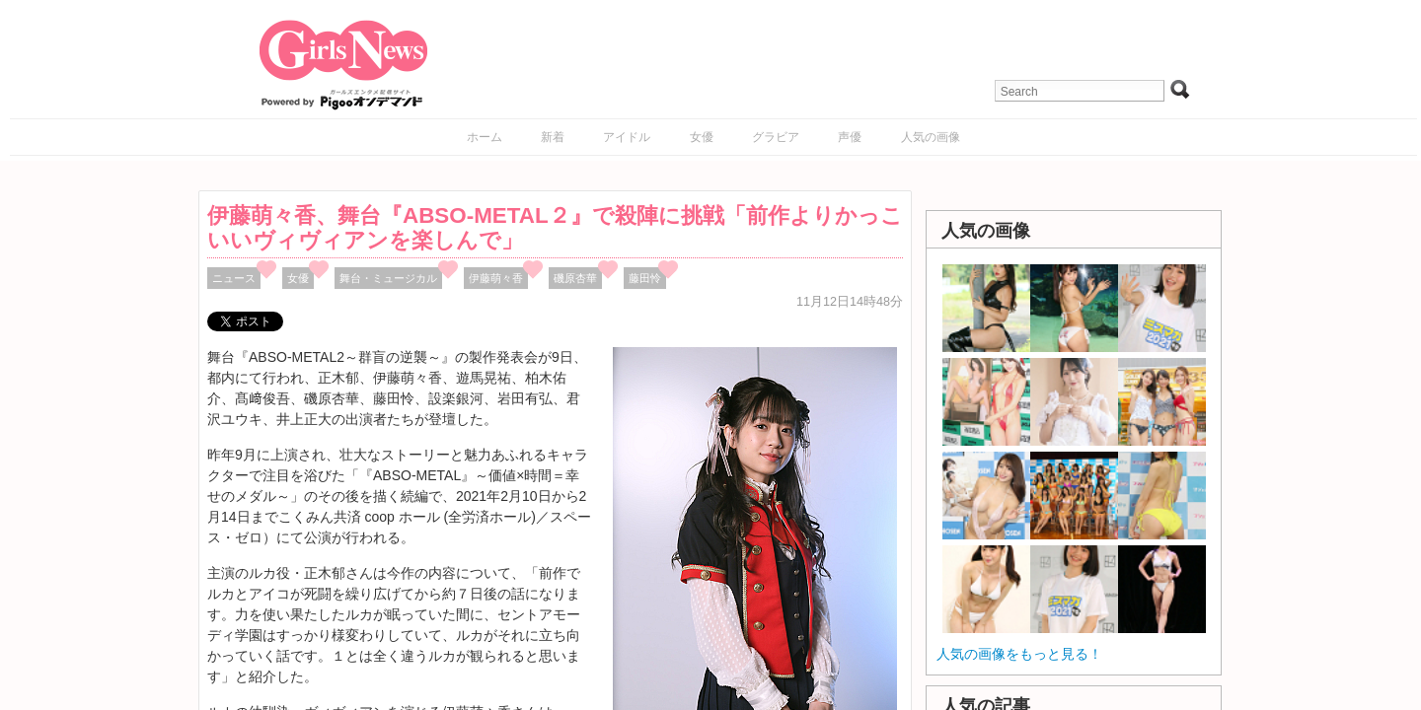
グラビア (775, 137)
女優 (701, 137)
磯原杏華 (575, 278)
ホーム (484, 137)
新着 (552, 137)
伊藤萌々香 (496, 278)
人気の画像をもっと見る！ (1019, 654)
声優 (849, 137)
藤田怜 (645, 278)
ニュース (234, 278)
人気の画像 (930, 137)
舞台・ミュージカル (388, 278)
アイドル (626, 137)
